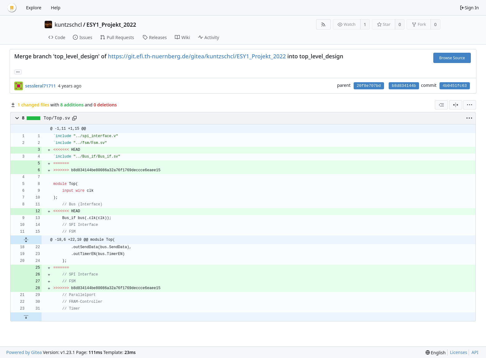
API (474, 352)
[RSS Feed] (323, 24)
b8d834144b (404, 85)
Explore (33, 8)
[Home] (11, 7)
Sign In (469, 8)
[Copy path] (74, 118)
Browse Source (452, 57)
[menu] (469, 105)
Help (55, 8)
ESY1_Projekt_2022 (111, 24)
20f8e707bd (369, 85)
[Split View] (455, 105)
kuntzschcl (68, 24)
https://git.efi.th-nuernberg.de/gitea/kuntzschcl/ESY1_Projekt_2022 (197, 56)
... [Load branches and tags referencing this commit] (18, 71)
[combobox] (441, 105)
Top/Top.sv (57, 118)
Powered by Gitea (24, 352)
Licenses (458, 352)
